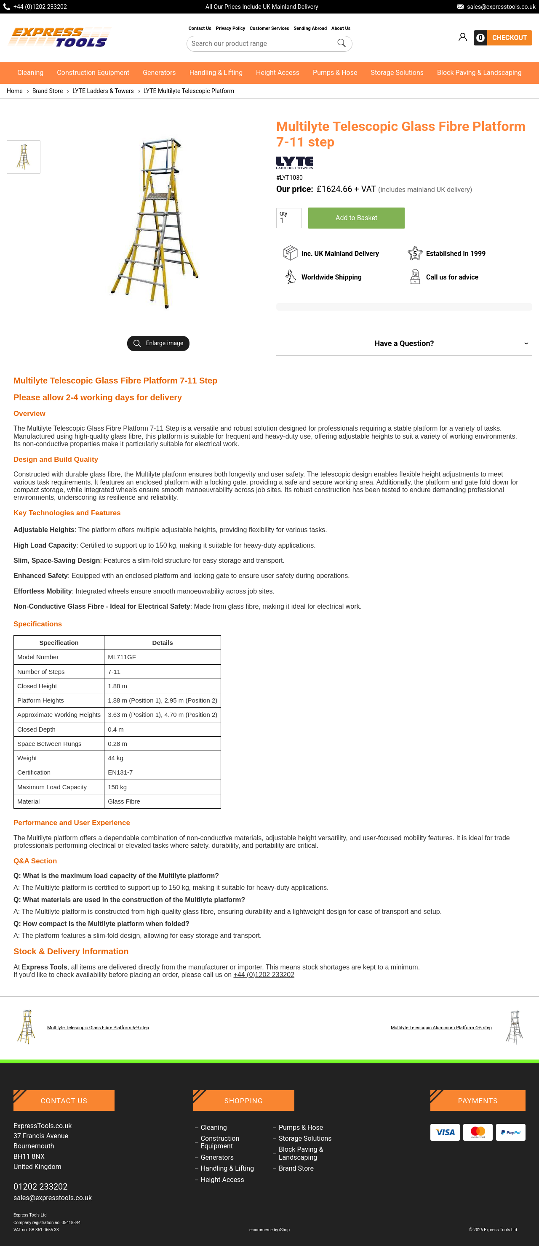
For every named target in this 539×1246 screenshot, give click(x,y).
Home (15, 91)
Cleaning (30, 73)
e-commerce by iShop (269, 1229)
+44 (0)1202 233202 (263, 974)
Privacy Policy (231, 28)
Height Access (277, 73)
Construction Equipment (93, 73)
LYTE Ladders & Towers (99, 91)
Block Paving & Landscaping (479, 73)
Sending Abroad (311, 28)
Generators (159, 73)
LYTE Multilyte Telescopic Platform (186, 91)
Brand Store (44, 91)
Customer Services (270, 28)
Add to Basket (356, 218)
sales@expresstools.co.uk (52, 1198)
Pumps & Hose (335, 73)
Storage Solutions (397, 73)
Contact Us (201, 28)
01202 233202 (40, 1187)
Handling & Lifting (216, 73)
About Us (340, 28)
